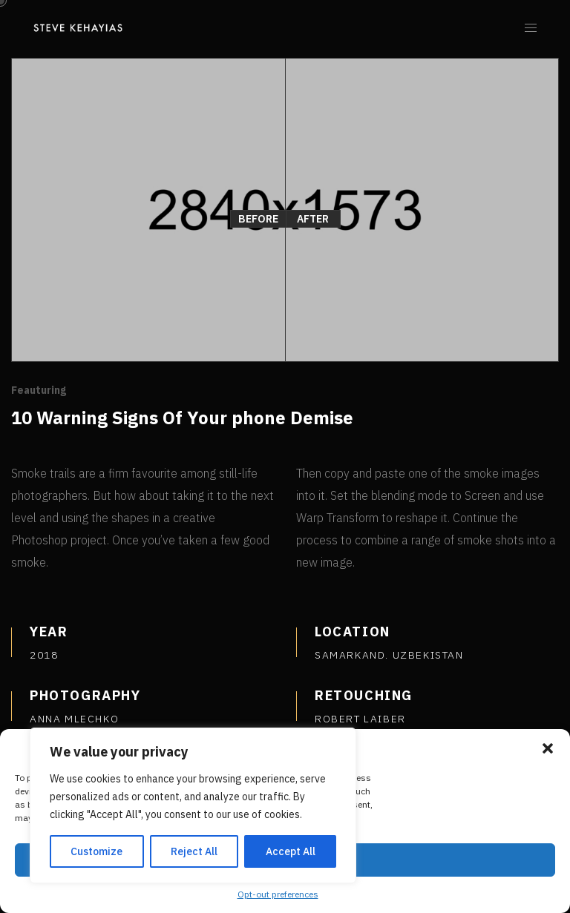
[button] (547, 748)
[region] (193, 805)
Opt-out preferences (278, 894)
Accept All (290, 851)
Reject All (194, 851)
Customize (96, 851)
